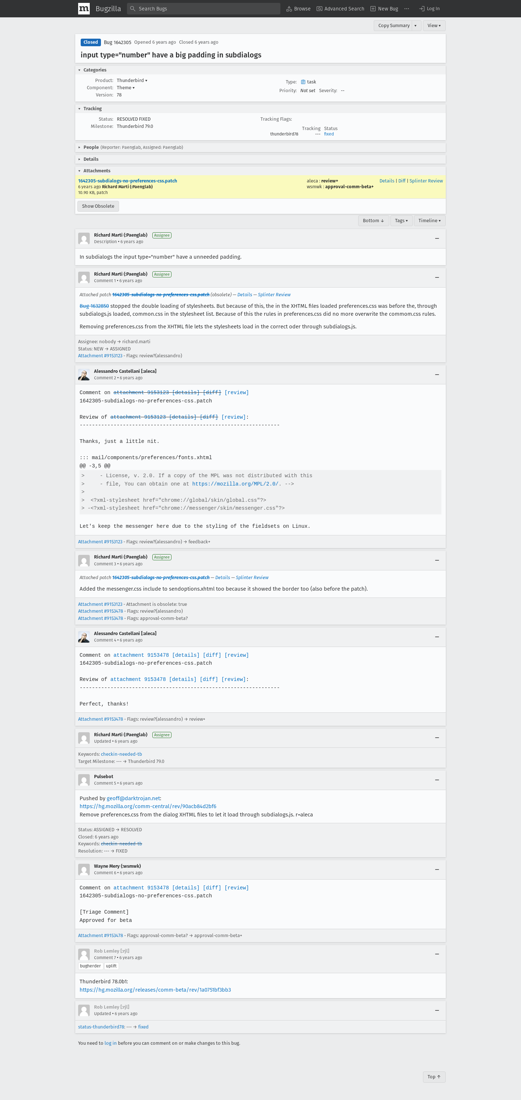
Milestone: (102, 126)
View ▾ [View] (434, 25)
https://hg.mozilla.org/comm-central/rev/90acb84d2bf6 (148, 806)
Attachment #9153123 (100, 355)
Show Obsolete (98, 206)
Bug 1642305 (117, 42)
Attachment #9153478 (100, 611)
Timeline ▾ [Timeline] (430, 220)
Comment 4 (105, 640)
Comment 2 (105, 377)
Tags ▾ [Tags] (401, 220)
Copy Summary (394, 25)
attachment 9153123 (140, 392)
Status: (106, 119)
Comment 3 (105, 563)
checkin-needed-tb (121, 754)
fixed (329, 134)
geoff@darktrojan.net (133, 798)
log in (111, 1043)
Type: (291, 82)
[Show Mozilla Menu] (84, 8)
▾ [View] (415, 25)
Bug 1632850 (94, 306)
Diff (402, 181)
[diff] (210, 392)
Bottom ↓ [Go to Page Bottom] (374, 220)
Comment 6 (105, 872)
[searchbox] (203, 8)
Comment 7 (105, 957)
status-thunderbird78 (101, 1027)
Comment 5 (105, 783)
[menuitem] (298, 8)
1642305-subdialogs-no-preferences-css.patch (127, 181)
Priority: (288, 90)
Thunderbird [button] (132, 80)
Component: (100, 87)
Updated (102, 741)
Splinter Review (426, 181)
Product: (104, 80)
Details (387, 181)
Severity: (328, 90)
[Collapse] (437, 238)
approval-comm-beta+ (349, 186)
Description (105, 241)
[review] (234, 392)
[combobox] (203, 8)
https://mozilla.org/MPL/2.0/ (233, 483)
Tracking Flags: (276, 119)
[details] (184, 392)
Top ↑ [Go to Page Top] (434, 1076)
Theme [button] (126, 87)
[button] (429, 8)
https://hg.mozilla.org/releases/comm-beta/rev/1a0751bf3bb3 (155, 990)
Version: (104, 95)
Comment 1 (105, 280)
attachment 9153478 (140, 655)
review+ (329, 181)
